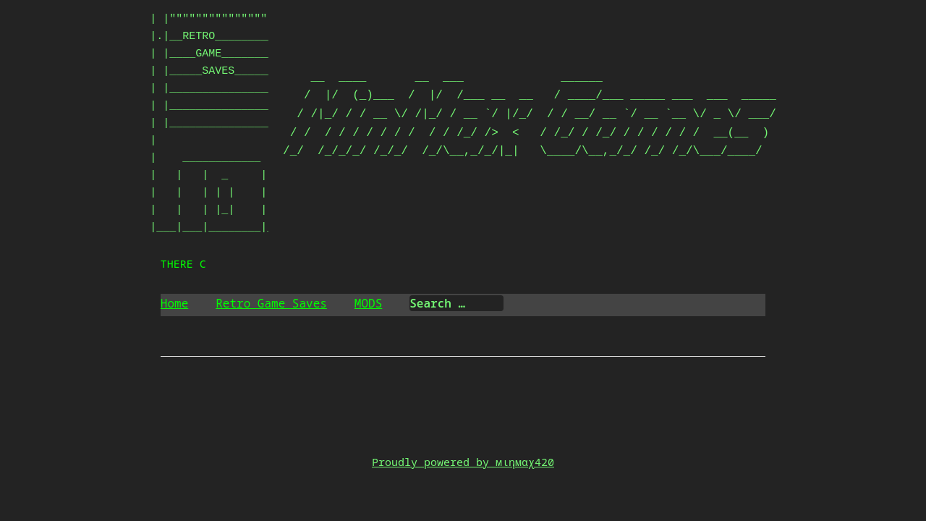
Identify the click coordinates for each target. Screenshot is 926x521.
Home (174, 303)
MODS (368, 303)
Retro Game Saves (271, 303)
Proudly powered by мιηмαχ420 (463, 461)
